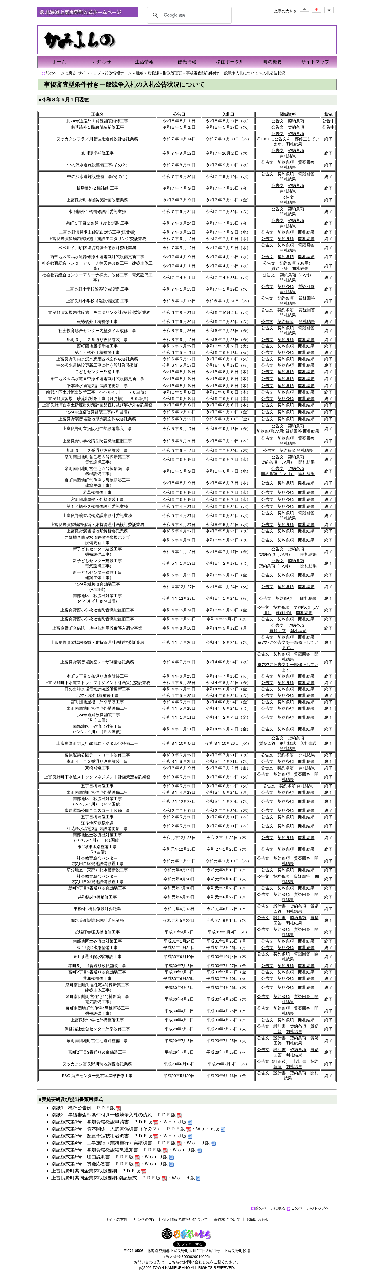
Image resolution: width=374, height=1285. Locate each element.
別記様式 (288, 743)
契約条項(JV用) (270, 431)
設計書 (279, 906)
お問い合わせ (257, 1219)
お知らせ (101, 61)
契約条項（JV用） (296, 263)
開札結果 (294, 144)
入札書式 (308, 743)
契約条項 (296, 121)
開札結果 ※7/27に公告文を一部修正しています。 (287, 642)
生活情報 (144, 61)
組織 (139, 73)
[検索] (188, 15)
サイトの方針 (116, 1219)
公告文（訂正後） (273, 1061)
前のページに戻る (61, 73)
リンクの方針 (145, 1219)
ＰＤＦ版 (105, 1107)
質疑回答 (306, 162)
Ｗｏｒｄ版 (174, 1121)
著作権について (227, 1219)
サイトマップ (315, 61)
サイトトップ (89, 73)
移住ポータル (230, 61)
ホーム (59, 61)
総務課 (153, 73)
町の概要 (272, 61)
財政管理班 (172, 73)
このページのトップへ (310, 1208)
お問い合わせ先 (196, 1262)
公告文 (277, 121)
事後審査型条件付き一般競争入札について (222, 73)
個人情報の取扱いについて (185, 1219)
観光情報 (187, 61)
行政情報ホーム (118, 73)
